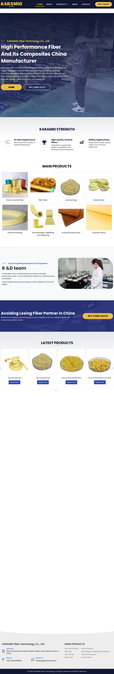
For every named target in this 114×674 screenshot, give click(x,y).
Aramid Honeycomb (71, 232)
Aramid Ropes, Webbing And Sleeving (43, 233)
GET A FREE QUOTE (37, 87)
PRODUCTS (62, 4)
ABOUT (49, 4)
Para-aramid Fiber (15, 200)
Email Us (39, 658)
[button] (60, 273)
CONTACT (86, 4)
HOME (39, 4)
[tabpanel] (14, 368)
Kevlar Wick (99, 200)
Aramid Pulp (71, 200)
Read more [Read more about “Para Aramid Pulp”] (43, 382)
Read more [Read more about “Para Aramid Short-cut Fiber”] (100, 382)
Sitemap (83, 671)
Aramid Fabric (99, 232)
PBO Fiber (43, 200)
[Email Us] (32, 659)
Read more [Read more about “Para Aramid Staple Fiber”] (71, 382)
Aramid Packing (15, 232)
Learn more (11, 87)
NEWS (74, 4)
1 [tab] (56, 390)
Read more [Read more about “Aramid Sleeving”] (14, 382)
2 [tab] (58, 390)
